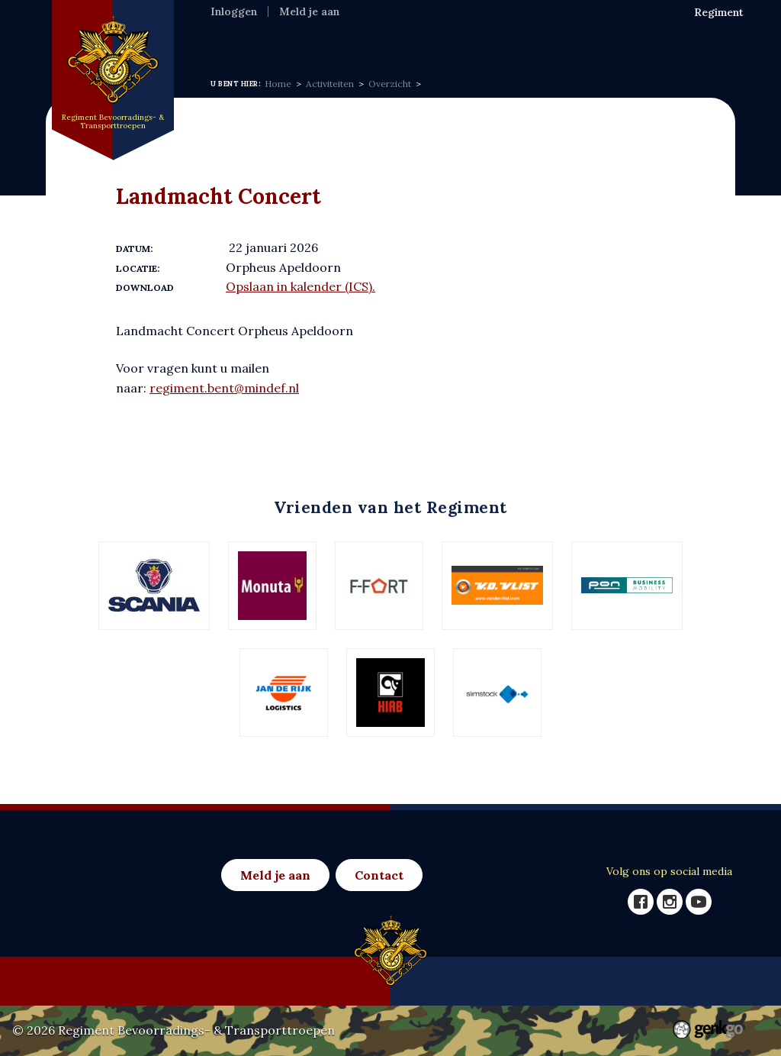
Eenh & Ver (512, 42)
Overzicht (389, 83)
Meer (625, 43)
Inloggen (234, 11)
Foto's (576, 42)
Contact (379, 875)
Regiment (289, 42)
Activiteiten (428, 42)
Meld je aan (309, 11)
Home (229, 42)
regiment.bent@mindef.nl (224, 388)
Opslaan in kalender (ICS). (300, 286)
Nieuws (355, 42)
